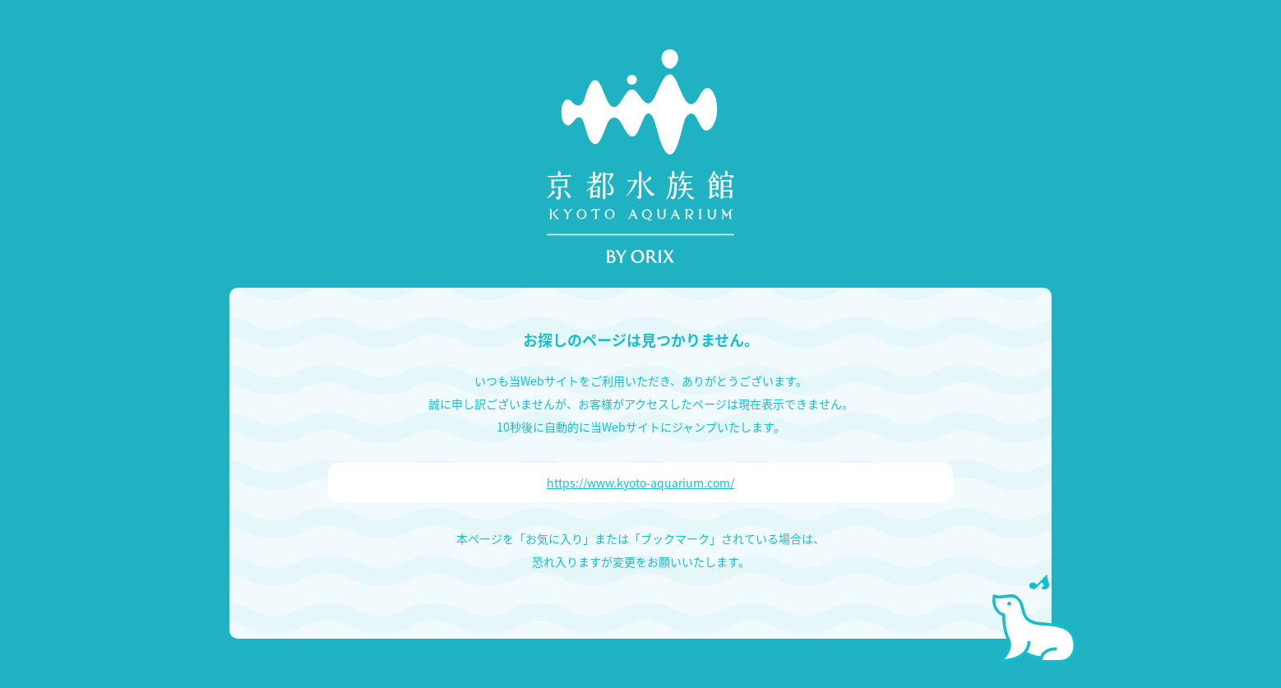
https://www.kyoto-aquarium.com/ (640, 482)
